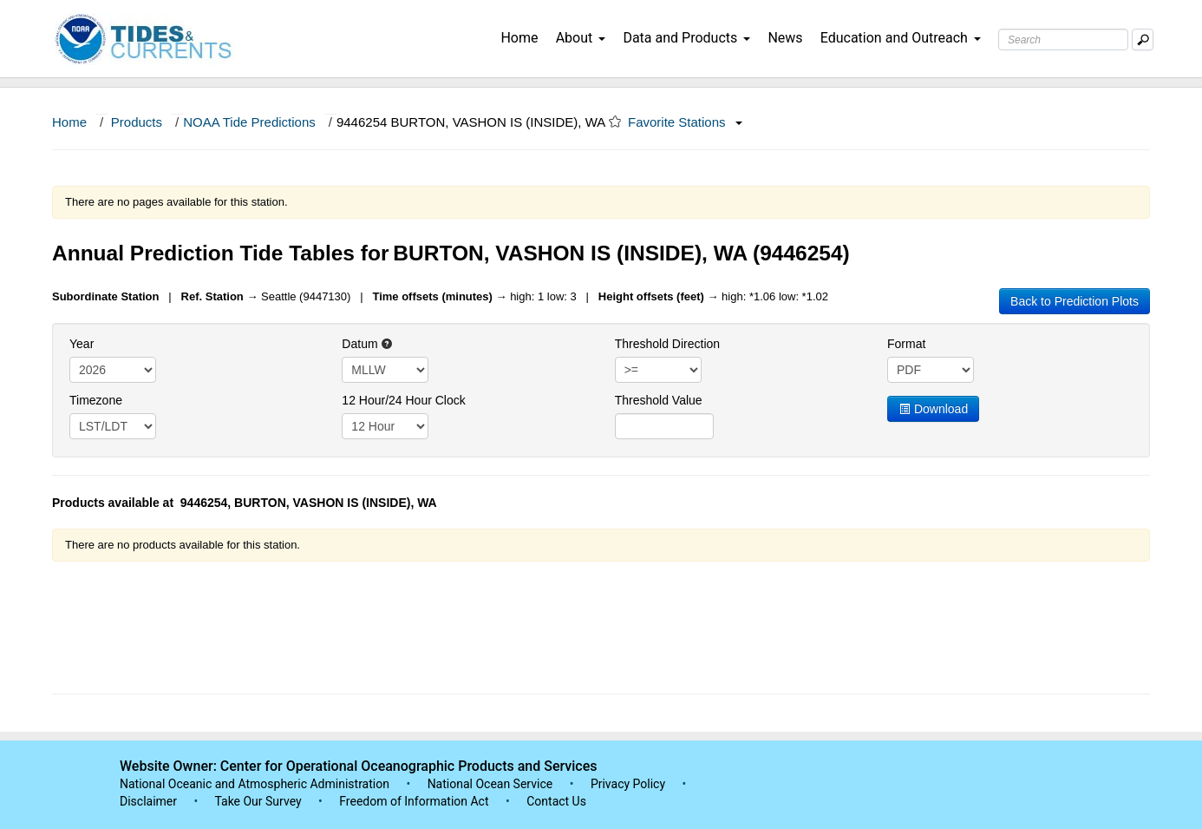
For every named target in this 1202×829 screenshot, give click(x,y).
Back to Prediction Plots (1074, 301)
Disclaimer (148, 801)
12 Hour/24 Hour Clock (403, 400)
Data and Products (686, 38)
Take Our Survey (259, 801)
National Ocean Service (490, 784)
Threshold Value (658, 400)
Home (519, 38)
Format (906, 344)
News (785, 38)
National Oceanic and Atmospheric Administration (254, 784)
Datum (367, 344)
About (581, 38)
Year (81, 344)
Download (933, 409)
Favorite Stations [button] (685, 122)
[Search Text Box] (1063, 39)
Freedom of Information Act (413, 801)
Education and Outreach (900, 38)
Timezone (95, 400)
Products (136, 122)
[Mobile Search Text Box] (1142, 39)
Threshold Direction (667, 344)
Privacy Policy (628, 784)
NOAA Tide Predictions (249, 122)
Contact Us (556, 801)
